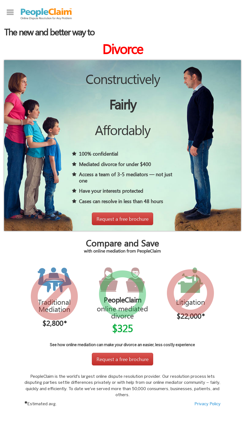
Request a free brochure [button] (122, 219)
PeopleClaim (46, 14)
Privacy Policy (207, 404)
